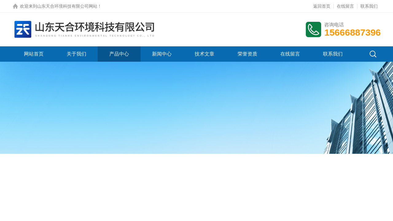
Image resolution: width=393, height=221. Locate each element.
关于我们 (76, 53)
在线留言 (345, 6)
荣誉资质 (247, 53)
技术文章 (204, 53)
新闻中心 (162, 53)
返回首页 (321, 6)
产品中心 (119, 53)
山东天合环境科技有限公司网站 (67, 6)
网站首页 (34, 53)
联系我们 (369, 6)
